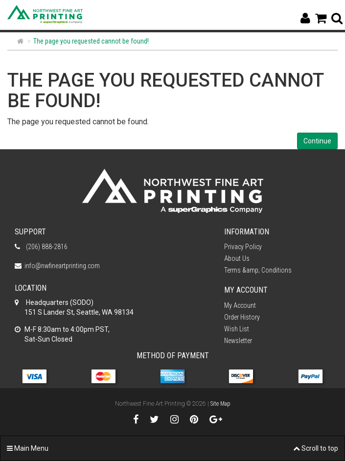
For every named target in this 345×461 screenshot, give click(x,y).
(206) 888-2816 (46, 247)
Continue (317, 141)
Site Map (220, 403)
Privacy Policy (243, 247)
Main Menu (27, 448)
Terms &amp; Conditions (258, 270)
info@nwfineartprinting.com (62, 266)
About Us (237, 258)
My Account (240, 305)
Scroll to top (315, 448)
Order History (242, 317)
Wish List (236, 329)
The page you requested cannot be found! (91, 41)
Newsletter (238, 341)
